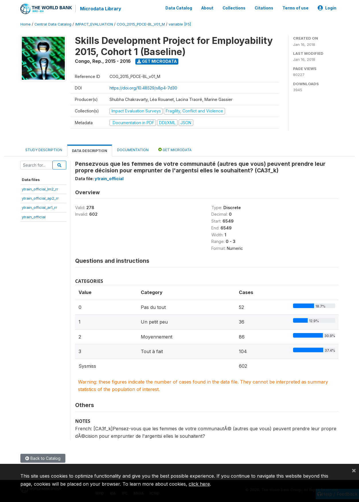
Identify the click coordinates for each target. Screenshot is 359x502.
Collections (234, 8)
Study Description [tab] (43, 150)
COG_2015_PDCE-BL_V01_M (141, 24)
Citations (264, 8)
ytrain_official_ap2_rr (40, 198)
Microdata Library (100, 8)
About (207, 8)
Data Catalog (178, 8)
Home (25, 24)
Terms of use (295, 8)
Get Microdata (157, 61)
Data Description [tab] (89, 151)
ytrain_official (34, 217)
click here (199, 484)
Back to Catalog (43, 458)
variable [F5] (180, 24)
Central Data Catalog (52, 24)
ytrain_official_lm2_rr (40, 189)
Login (327, 8)
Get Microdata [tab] (175, 149)
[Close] (354, 470)
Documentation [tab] (133, 150)
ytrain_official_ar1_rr (39, 207)
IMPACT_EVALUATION (94, 24)
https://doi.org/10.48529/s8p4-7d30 (143, 87)
